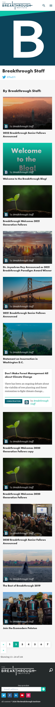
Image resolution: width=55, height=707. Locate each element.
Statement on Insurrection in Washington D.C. (20, 360)
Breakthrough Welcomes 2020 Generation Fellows (21, 495)
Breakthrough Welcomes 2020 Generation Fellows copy (21, 449)
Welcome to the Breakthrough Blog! (25, 178)
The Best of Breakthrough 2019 (21, 585)
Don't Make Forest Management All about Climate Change (26, 375)
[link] (26, 126)
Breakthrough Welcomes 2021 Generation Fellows (21, 222)
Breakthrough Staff (23, 126)
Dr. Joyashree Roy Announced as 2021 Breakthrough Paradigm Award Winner (27, 268)
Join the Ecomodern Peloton (20, 628)
